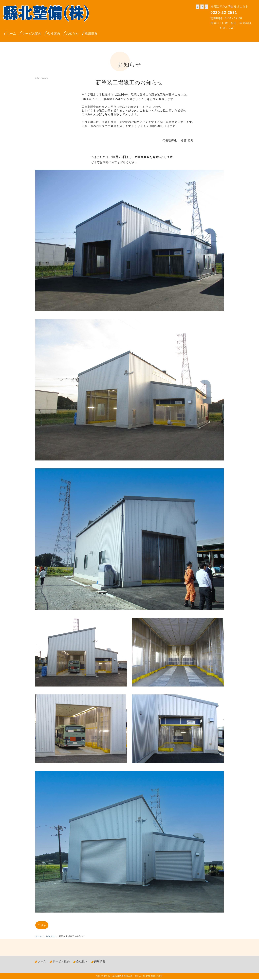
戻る (41, 925)
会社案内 (53, 33)
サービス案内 (32, 33)
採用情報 (91, 33)
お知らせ (72, 33)
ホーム (11, 33)
